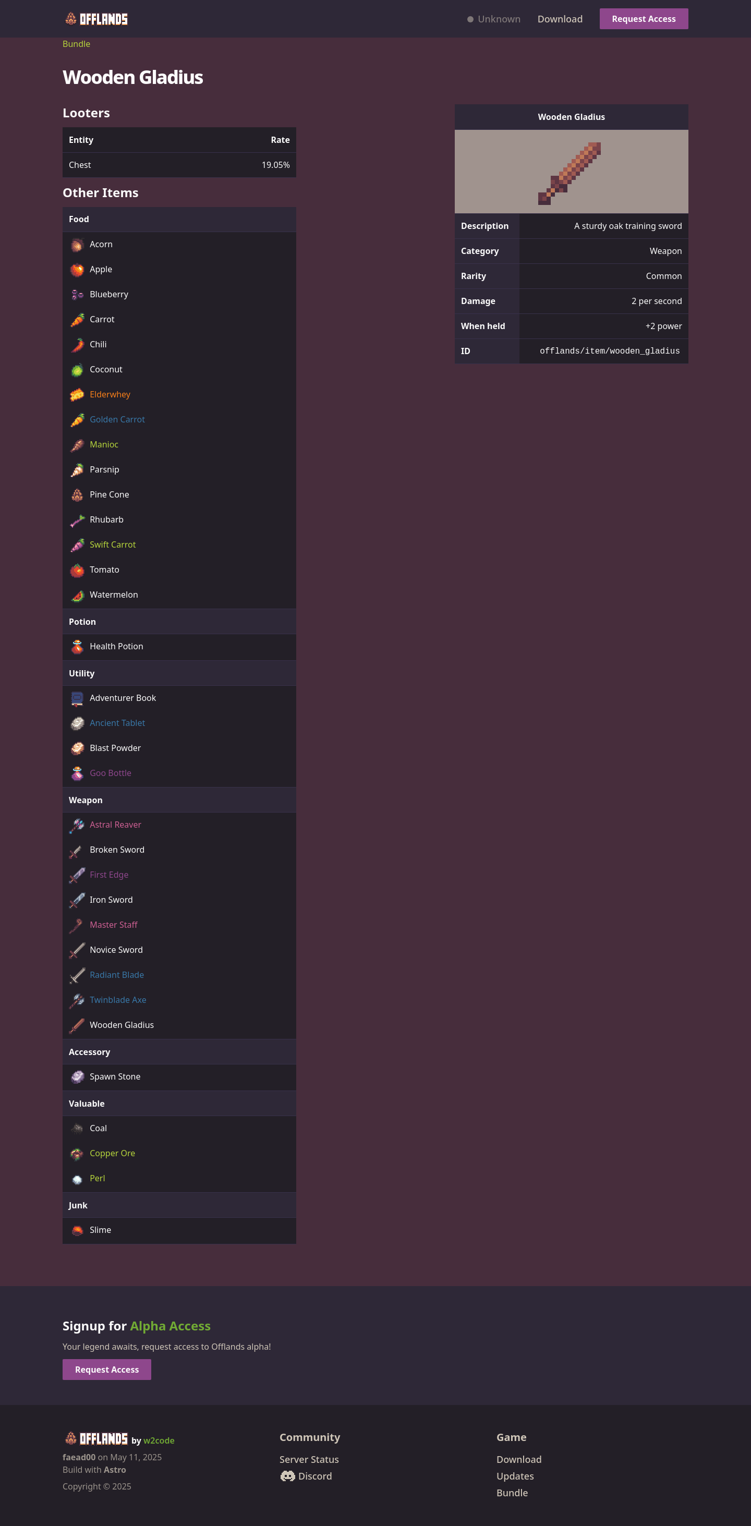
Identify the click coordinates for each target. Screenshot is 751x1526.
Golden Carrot (107, 420)
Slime (90, 1230)
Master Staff (103, 925)
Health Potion (106, 647)
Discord (306, 1476)
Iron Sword (101, 900)
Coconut (96, 370)
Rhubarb (96, 520)
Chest (80, 165)
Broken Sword (106, 850)
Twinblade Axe (108, 1000)
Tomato (94, 570)
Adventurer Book (112, 699)
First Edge (98, 875)
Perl (87, 1179)
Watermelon (103, 595)
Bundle (76, 44)
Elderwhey (99, 395)
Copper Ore (102, 1154)
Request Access (644, 19)
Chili (88, 345)
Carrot (92, 320)
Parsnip (94, 470)
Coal (88, 1129)
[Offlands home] (96, 18)
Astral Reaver (105, 825)
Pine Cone (99, 495)
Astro (115, 1469)
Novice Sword (106, 950)
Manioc (93, 445)
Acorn (91, 245)
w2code (159, 1440)
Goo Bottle (100, 774)
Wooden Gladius (111, 1026)
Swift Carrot (102, 545)
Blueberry (98, 295)
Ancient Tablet (107, 724)
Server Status (309, 1459)
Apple (90, 270)
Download (560, 19)
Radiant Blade (106, 975)
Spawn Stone (105, 1077)
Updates (515, 1476)
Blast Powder (105, 749)
